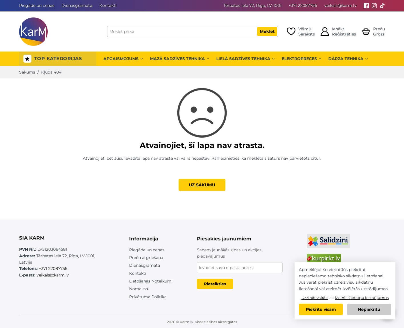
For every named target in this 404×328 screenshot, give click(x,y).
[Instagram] (374, 5)
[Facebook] (366, 5)
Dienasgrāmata (76, 5)
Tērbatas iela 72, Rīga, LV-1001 (252, 5)
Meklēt (267, 31)
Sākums (27, 72)
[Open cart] (373, 31)
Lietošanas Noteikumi (151, 281)
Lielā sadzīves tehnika (245, 58)
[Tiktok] (382, 5)
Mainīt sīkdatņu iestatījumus (362, 297)
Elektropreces (301, 58)
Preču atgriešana (146, 257)
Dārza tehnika (348, 58)
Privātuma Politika (148, 296)
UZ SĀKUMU (202, 184)
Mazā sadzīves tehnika (179, 58)
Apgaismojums (123, 58)
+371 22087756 (303, 5)
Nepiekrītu (369, 309)
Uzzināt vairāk (314, 297)
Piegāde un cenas (36, 5)
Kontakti (108, 5)
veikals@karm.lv (340, 5)
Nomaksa (138, 288)
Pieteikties (215, 283)
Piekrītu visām (321, 309)
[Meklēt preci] (192, 31)
